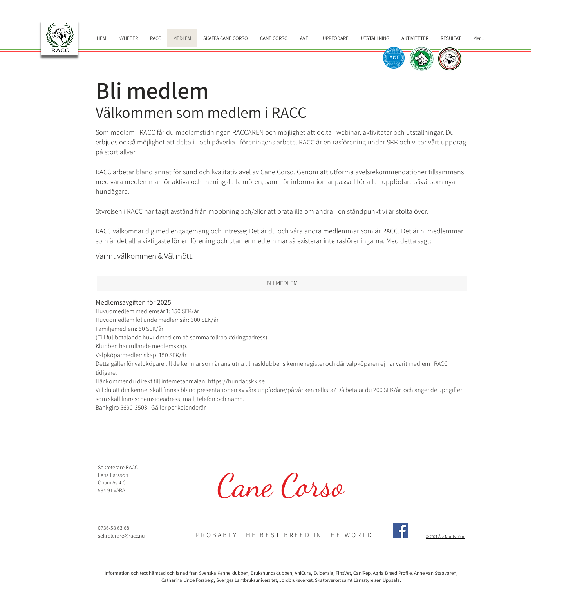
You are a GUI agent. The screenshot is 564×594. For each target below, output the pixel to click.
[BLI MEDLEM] (282, 283)
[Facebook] (400, 530)
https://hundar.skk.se (236, 381)
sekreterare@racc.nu (121, 535)
